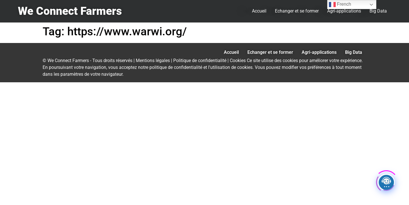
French (340, 4)
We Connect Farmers (70, 11)
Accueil (259, 11)
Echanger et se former (297, 11)
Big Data (378, 11)
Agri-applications (344, 11)
